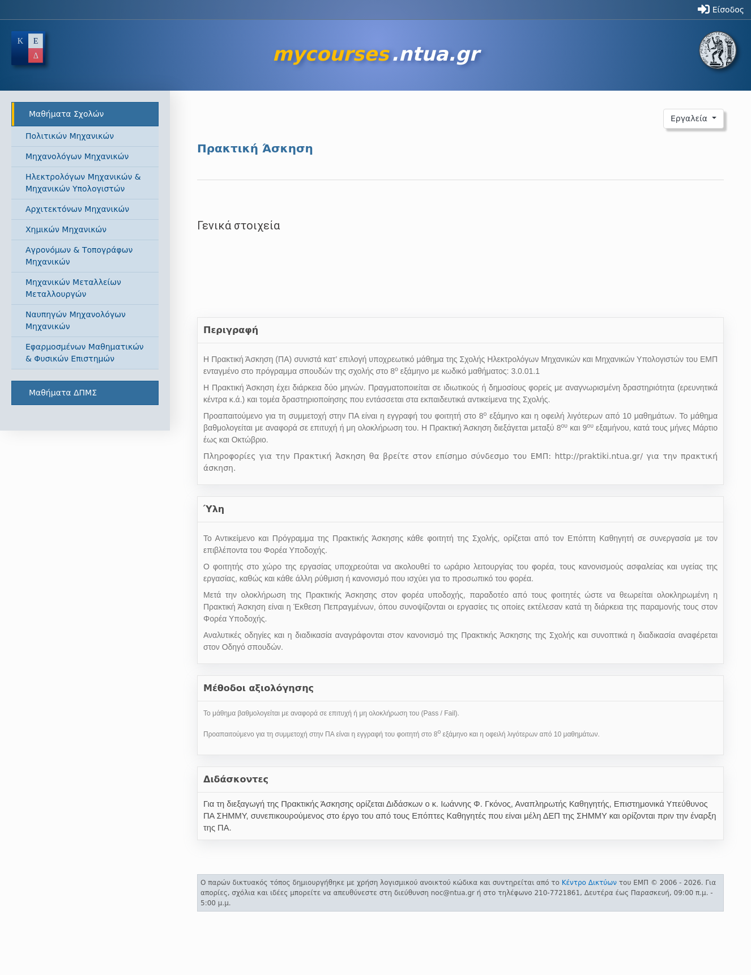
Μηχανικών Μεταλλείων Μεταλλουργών (73, 288)
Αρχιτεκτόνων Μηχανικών (77, 209)
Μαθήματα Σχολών (66, 113)
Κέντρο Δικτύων (589, 883)
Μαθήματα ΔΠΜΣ (63, 392)
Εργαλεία (690, 118)
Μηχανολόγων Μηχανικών (77, 156)
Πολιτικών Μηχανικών (69, 135)
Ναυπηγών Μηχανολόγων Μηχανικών (75, 320)
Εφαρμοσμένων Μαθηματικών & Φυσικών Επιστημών (84, 352)
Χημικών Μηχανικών (65, 229)
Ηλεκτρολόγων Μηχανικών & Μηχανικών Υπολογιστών (83, 182)
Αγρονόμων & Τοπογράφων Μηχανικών (79, 255)
